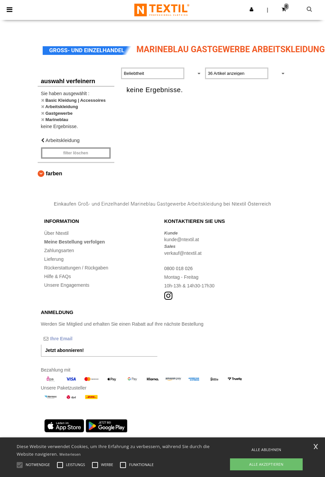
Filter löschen (75, 153)
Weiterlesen (70, 454)
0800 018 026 (178, 268)
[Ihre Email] (76, 339)
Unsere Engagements (66, 285)
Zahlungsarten (59, 250)
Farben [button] (54, 173)
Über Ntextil (56, 233)
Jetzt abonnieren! (64, 350)
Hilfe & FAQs (57, 276)
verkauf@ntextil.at (183, 253)
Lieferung (54, 259)
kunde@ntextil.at (181, 239)
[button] (251, 9)
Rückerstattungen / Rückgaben (76, 267)
